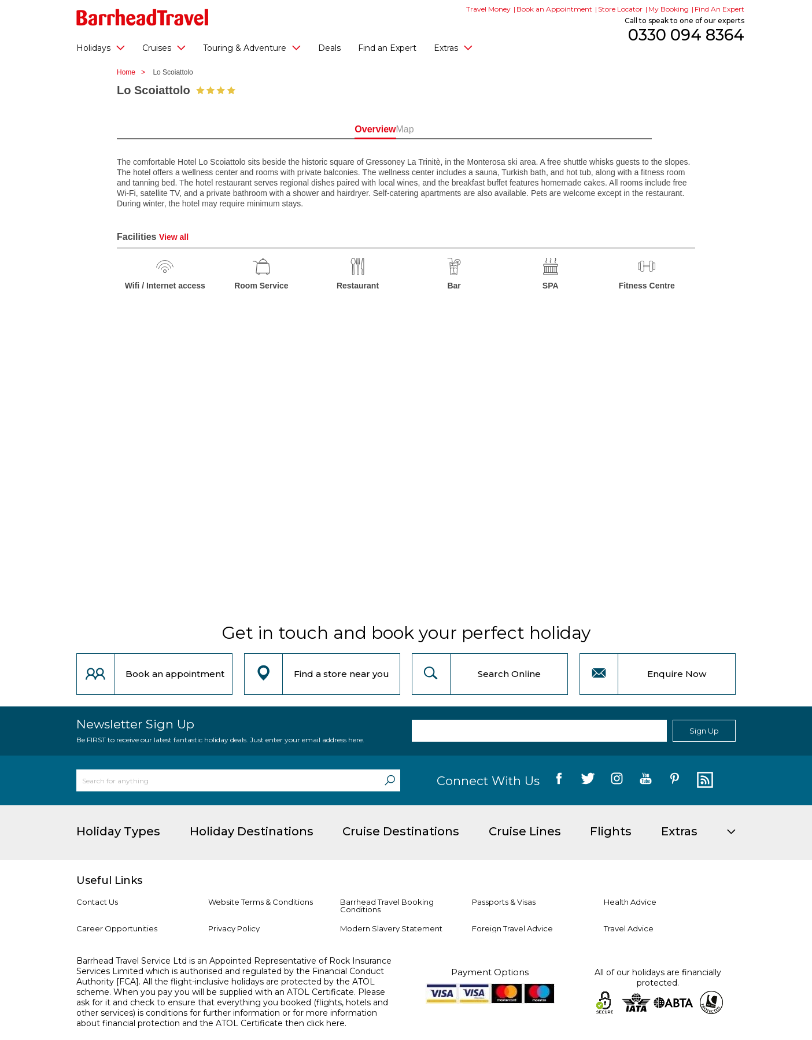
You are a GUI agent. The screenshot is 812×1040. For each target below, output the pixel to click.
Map (458, 129)
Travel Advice (629, 928)
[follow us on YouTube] (646, 780)
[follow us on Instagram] (617, 780)
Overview (353, 129)
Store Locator (620, 9)
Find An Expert (719, 9)
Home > (134, 72)
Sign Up (704, 730)
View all (174, 237)
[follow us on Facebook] (559, 780)
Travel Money (488, 9)
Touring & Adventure (252, 47)
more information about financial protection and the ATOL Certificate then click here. (226, 1018)
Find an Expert (387, 48)
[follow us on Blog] (703, 780)
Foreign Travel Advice (512, 928)
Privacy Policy (234, 928)
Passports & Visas (504, 901)
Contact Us (97, 901)
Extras (453, 47)
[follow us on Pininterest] (675, 780)
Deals (329, 48)
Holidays (100, 47)
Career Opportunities (116, 928)
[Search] (389, 780)
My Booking (668, 9)
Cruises (164, 47)
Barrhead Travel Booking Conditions (387, 905)
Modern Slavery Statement (391, 928)
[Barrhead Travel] (142, 17)
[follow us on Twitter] (588, 780)
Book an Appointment (554, 9)
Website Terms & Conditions (260, 901)
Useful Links (109, 880)
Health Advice (630, 901)
